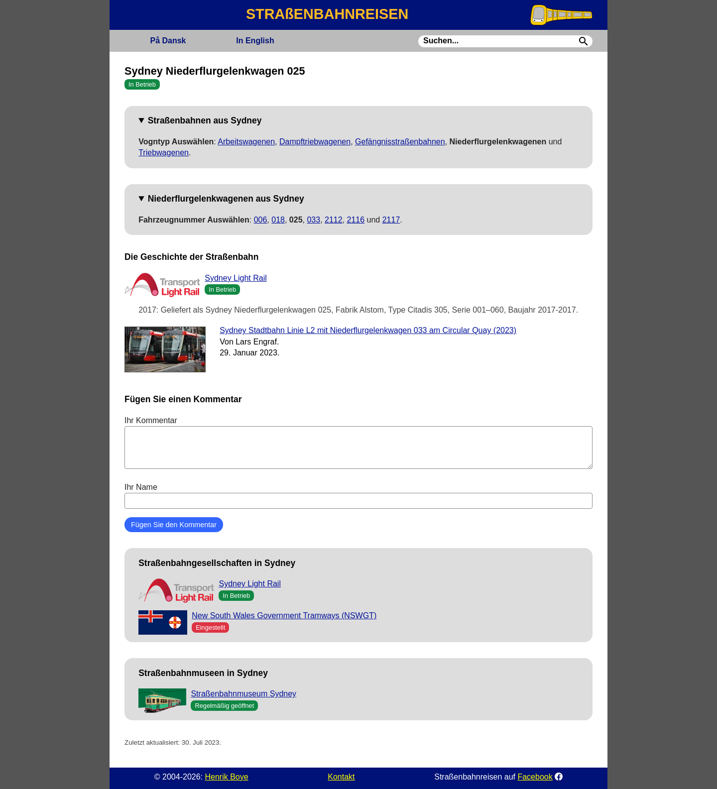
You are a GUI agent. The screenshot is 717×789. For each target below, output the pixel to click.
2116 (356, 220)
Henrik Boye (226, 777)
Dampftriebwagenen (315, 141)
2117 (391, 220)
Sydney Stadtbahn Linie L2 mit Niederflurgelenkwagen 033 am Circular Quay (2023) (368, 330)
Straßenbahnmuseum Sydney (243, 693)
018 (278, 220)
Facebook (534, 777)
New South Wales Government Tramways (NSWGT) (284, 615)
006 (260, 220)
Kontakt (341, 777)
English (255, 40)
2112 (334, 220)
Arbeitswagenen (246, 141)
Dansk (168, 40)
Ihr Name (358, 496)
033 (313, 220)
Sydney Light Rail (236, 278)
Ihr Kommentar (358, 442)
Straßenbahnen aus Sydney (205, 120)
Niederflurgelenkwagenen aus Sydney (226, 199)
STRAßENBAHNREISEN (327, 14)
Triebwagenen (163, 152)
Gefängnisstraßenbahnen (400, 141)
